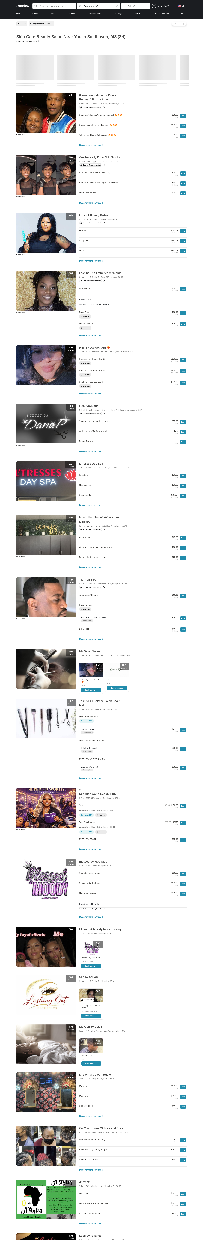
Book (183, 115)
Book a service (91, 690)
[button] (54, 6)
